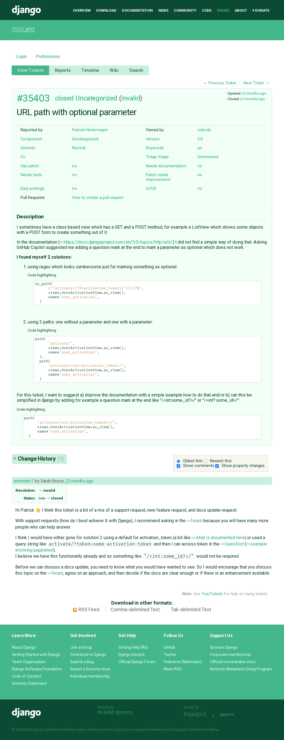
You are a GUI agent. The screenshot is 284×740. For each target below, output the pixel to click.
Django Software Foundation (37, 669)
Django (26, 11)
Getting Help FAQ (133, 647)
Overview (82, 10)
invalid (130, 98)
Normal (78, 148)
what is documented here (218, 537)
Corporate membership (230, 654)
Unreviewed (207, 157)
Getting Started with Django (36, 654)
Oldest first (192, 461)
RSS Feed (88, 609)
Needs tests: (32, 175)
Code (206, 10)
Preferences (48, 56)
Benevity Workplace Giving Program (241, 669)
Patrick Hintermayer (90, 130)
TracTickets (212, 594)
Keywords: (155, 148)
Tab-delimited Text (191, 609)
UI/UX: (151, 188)
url (199, 148)
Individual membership (90, 676)
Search (136, 70)
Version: (153, 139)
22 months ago (253, 93)
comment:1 (23, 481)
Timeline (90, 70)
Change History (41, 458)
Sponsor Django (224, 647)
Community (185, 10)
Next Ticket (254, 83)
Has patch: (30, 166)
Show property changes (243, 465)
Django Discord (131, 654)
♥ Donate (261, 10)
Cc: (23, 157)
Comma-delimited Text (135, 609)
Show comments (198, 465)
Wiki (114, 70)
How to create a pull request (97, 197)
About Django (24, 647)
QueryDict (232, 544)
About (241, 10)
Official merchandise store (233, 662)
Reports (63, 70)
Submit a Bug (82, 662)
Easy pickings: (33, 188)
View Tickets (30, 70)
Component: (32, 139)
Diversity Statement (29, 683)
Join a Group (81, 647)
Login (21, 56)
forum (194, 520)
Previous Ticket (222, 83)
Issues (223, 10)
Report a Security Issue (90, 669)
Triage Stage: (157, 157)
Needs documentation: (166, 166)
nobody (204, 130)
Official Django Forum (137, 662)
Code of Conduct (26, 676)
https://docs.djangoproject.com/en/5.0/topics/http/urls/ (116, 242)
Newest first (221, 461)
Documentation (137, 10)
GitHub (169, 647)
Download (106, 10)
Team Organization (29, 662)
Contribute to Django (88, 654)
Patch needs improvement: (158, 177)
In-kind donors (115, 712)
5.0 (200, 139)
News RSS (173, 669)
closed (64, 98)
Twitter (170, 654)
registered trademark (149, 730)
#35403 (33, 98)
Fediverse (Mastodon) (183, 662)
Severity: (28, 148)
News (163, 10)
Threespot (197, 714)
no (74, 166)
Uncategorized (96, 98)
